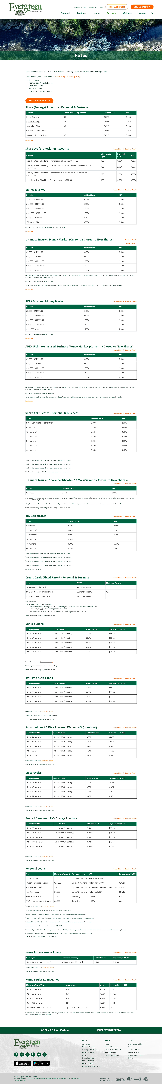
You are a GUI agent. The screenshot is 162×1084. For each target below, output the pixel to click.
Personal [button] (65, 13)
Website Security (133, 1052)
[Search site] (152, 13)
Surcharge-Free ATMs (89, 1050)
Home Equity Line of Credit (38, 1007)
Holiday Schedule (88, 1052)
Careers (84, 1055)
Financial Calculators (112, 1047)
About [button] (142, 13)
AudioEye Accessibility (135, 1044)
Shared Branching (88, 1058)
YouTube (39, 1054)
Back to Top (130, 149)
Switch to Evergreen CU (113, 1050)
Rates (101, 7)
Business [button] (81, 13)
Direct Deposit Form (112, 1055)
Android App (41, 1063)
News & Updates (88, 1064)
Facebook (16, 1054)
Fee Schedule (29, 140)
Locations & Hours (80, 7)
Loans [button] (97, 13)
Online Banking (142, 7)
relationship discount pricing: (68, 76)
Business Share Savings (36, 135)
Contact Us (92, 7)
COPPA (130, 1058)
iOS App (22, 1063)
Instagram (22, 1054)
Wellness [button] (127, 13)
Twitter (27, 1054)
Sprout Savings (33, 121)
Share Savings (32, 117)
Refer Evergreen (110, 1052)
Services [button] (111, 13)
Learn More (117, 149)
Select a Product (38, 100)
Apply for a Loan (53, 1030)
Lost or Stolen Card (88, 1061)
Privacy (130, 1047)
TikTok (44, 1054)
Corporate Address (134, 1050)
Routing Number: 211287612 (91, 1066)
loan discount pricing (46, 662)
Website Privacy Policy (135, 1055)
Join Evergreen (117, 7)
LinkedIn (33, 1054)
